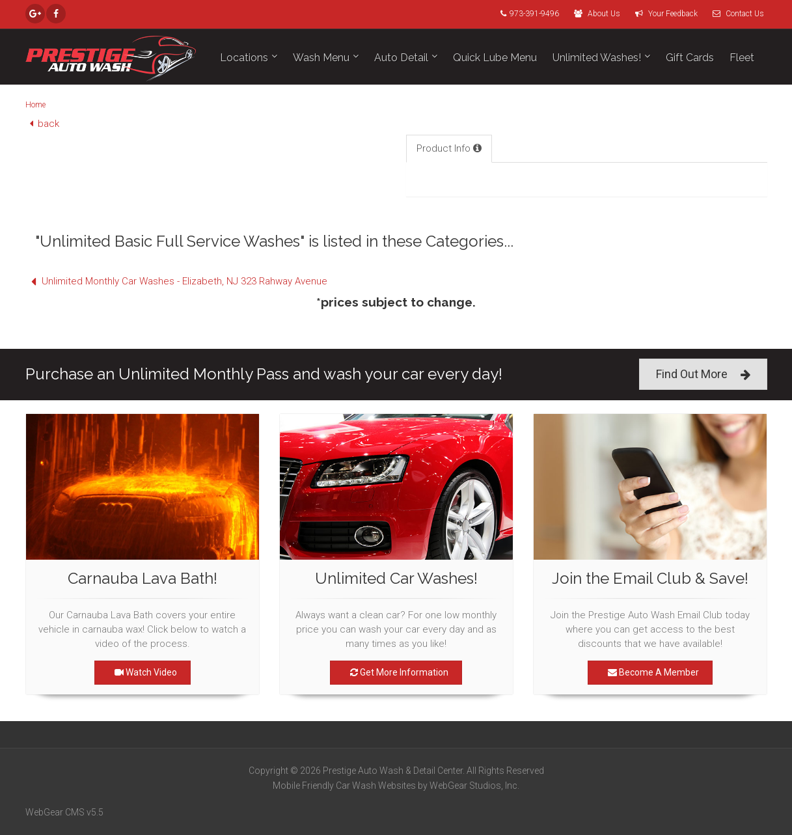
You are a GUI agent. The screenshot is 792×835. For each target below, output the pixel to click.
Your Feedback (663, 13)
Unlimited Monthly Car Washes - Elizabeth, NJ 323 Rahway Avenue (176, 281)
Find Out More (703, 374)
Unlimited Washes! (597, 57)
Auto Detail (401, 57)
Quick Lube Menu (495, 57)
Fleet (742, 57)
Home (35, 104)
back (42, 124)
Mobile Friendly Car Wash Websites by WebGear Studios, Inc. (396, 785)
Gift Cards (690, 57)
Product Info (449, 148)
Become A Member (650, 672)
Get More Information (396, 672)
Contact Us (735, 13)
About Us (593, 13)
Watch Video (142, 672)
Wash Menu (321, 57)
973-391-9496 (526, 13)
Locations (244, 57)
